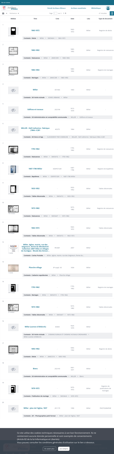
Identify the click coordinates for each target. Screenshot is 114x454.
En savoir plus (49, 449)
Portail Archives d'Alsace (56, 8)
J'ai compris (64, 449)
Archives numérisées (78, 8)
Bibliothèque (96, 8)
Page (51, 13)
